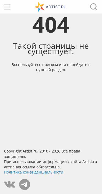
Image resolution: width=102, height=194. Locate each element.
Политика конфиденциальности (33, 172)
